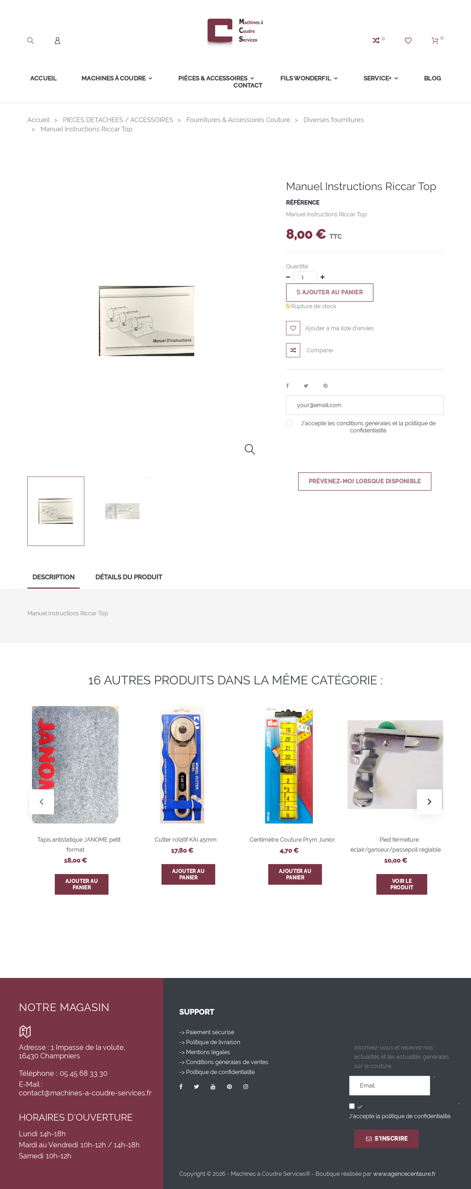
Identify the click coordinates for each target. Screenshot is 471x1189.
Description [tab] (53, 577)
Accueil (43, 78)
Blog (432, 78)
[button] (429, 801)
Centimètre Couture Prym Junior (292, 839)
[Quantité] (305, 277)
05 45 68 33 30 (83, 1073)
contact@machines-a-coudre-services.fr (85, 1093)
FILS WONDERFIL (305, 78)
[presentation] (340, 452)
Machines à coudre (113, 78)
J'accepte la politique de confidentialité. (400, 1116)
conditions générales (364, 423)
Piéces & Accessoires (212, 78)
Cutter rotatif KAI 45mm (186, 839)
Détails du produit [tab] (128, 577)
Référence (302, 202)
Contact (247, 85)
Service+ (377, 78)
